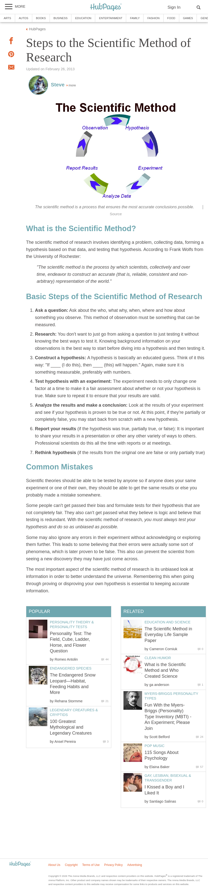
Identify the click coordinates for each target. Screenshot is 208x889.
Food (171, 18)
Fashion (153, 18)
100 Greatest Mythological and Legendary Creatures (71, 727)
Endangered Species (70, 668)
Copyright (71, 865)
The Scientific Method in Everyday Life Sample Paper (168, 634)
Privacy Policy (113, 865)
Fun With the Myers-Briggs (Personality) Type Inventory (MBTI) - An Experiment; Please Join (168, 717)
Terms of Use (91, 865)
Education (83, 18)
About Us (54, 865)
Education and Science (167, 622)
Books (41, 18)
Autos (23, 18)
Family (135, 18)
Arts (7, 18)
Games (188, 18)
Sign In (174, 7)
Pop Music (155, 746)
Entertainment (110, 18)
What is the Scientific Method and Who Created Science (165, 670)
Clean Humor (158, 658)
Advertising (134, 865)
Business (61, 18)
